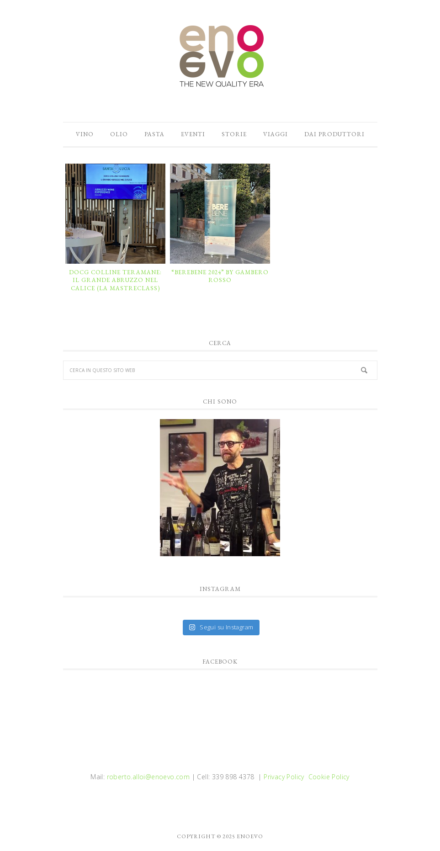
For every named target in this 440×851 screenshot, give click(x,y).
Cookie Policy (329, 776)
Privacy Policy (284, 776)
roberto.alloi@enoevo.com (148, 776)
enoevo (220, 56)
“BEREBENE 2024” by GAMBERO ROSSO (220, 276)
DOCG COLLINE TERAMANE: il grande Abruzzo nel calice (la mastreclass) (115, 280)
